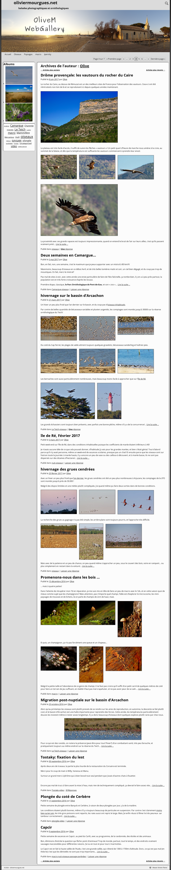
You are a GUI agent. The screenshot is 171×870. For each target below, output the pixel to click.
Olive (84, 65)
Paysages (28, 54)
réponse (67, 249)
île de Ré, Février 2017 (60, 435)
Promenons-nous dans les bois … (70, 577)
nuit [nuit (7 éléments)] (17, 137)
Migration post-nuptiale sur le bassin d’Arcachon (84, 699)
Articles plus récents (155, 70)
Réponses (71, 790)
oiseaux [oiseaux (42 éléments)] (27, 136)
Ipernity (47, 54)
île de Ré (142, 379)
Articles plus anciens (50, 70)
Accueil (8, 54)
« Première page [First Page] (113, 59)
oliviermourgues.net (17, 868)
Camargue (56, 289)
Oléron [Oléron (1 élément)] (8, 141)
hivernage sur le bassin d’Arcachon (72, 295)
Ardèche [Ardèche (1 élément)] (6, 126)
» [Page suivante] (148, 59)
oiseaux (55, 249)
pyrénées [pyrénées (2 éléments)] (9, 143)
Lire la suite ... (62, 244)
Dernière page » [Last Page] (158, 59)
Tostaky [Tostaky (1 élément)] (16, 143)
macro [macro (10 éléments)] (12, 132)
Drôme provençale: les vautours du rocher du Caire (87, 75)
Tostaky (55, 790)
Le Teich (55, 429)
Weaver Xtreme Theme (159, 868)
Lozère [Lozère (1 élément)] (29, 130)
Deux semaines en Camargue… (68, 255)
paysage (73, 856)
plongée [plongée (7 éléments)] (27, 140)
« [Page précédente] (123, 59)
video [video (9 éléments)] (14, 146)
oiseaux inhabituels (116, 304)
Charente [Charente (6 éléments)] (29, 125)
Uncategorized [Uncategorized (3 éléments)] (26, 143)
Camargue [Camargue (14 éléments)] (16, 125)
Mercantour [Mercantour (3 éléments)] (9, 137)
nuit (53, 463)
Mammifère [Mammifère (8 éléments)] (23, 132)
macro (38, 54)
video (61, 790)
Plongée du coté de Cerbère (65, 796)
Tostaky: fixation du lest (62, 757)
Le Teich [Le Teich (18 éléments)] (20, 129)
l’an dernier (78, 478)
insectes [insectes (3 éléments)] (10, 130)
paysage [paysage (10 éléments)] (17, 140)
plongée (55, 821)
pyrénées (82, 856)
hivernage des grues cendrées (68, 469)
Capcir (46, 827)
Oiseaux (17, 54)
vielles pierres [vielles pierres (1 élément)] (22, 146)
